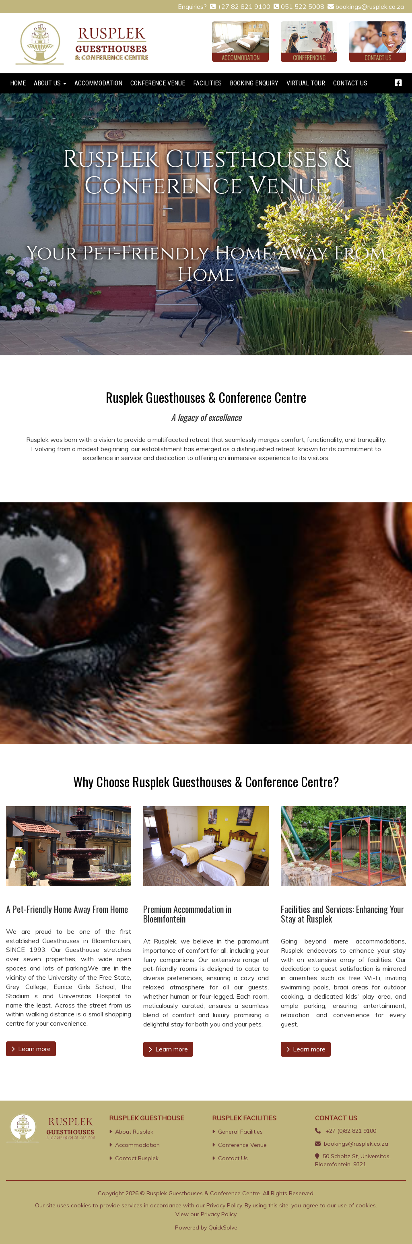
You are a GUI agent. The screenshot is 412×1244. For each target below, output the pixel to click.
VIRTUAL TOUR (305, 83)
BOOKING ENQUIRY (254, 83)
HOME (18, 83)
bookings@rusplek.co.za (370, 6)
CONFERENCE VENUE (157, 83)
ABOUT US (50, 83)
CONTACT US (350, 83)
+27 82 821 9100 (243, 6)
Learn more (31, 1049)
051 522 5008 (302, 6)
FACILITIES (207, 83)
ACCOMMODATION (98, 83)
